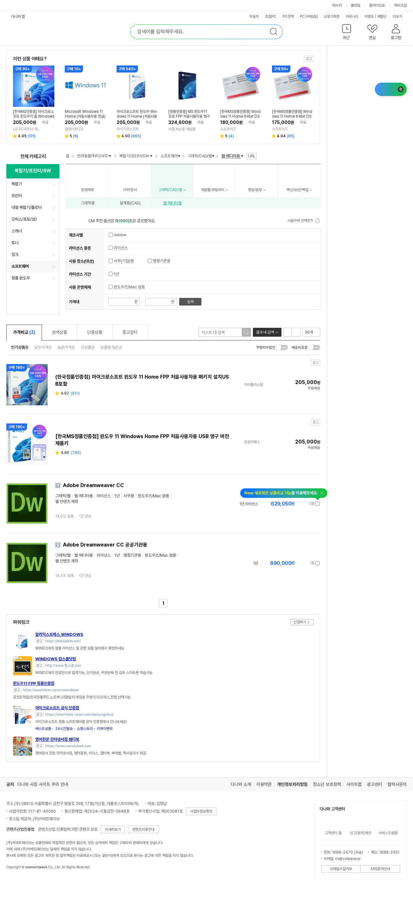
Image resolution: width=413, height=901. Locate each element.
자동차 (254, 16)
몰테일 (355, 5)
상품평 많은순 (111, 347)
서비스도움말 (387, 833)
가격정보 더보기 (297, 504)
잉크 (14, 254)
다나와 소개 (241, 784)
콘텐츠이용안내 (143, 829)
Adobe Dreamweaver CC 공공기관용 (105, 545)
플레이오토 (377, 5)
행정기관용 (161, 260)
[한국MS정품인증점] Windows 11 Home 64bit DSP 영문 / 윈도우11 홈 (240, 114)
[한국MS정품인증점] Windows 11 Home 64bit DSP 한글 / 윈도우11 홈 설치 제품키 (292, 114)
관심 (88, 516)
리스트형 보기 (287, 332)
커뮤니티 (352, 16)
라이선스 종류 (80, 248)
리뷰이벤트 (105, 728)
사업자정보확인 (201, 811)
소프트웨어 (20, 266)
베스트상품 (43, 728)
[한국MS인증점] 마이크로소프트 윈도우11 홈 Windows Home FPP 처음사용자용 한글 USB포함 (33, 114)
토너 (14, 242)
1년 (116, 274)
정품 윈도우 (20, 278)
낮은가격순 (43, 347)
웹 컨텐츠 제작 (66, 501)
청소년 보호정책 (327, 784)
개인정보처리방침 (292, 784)
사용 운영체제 (80, 287)
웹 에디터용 (172, 203)
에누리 (337, 5)
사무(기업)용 (124, 260)
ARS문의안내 (380, 869)
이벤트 (369, 16)
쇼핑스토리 (85, 728)
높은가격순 (66, 347)
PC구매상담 (309, 16)
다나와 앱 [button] (18, 16)
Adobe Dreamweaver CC (93, 485)
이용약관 (264, 784)
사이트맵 (354, 784)
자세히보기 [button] (113, 829)
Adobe (117, 235)
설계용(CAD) (130, 203)
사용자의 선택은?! (300, 220)
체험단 (382, 16)
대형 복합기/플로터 (26, 207)
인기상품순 (20, 347)
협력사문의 (397, 784)
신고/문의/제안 (360, 833)
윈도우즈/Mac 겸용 (129, 287)
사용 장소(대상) (82, 261)
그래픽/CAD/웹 (199, 156)
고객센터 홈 (333, 833)
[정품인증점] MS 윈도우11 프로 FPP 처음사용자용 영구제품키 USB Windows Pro (189, 114)
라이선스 (121, 247)
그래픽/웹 (63, 495)
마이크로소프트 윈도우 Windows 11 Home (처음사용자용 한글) (137, 114)
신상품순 (88, 347)
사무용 (129, 495)
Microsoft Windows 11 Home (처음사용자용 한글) (85, 114)
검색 (190, 301)
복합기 (16, 184)
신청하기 (300, 622)
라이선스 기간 (80, 274)
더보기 (398, 16)
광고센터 (374, 784)
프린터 (16, 195)
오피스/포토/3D (24, 219)
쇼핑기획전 (332, 16)
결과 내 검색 (265, 332)
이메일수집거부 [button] (341, 869)
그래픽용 (88, 203)
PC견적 (288, 16)
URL (251, 156)
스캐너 (16, 231)
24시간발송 (64, 728)
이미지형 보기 (296, 332)
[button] (346, 33)
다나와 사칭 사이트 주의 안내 (42, 784)
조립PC (270, 16)
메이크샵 (400, 5)
